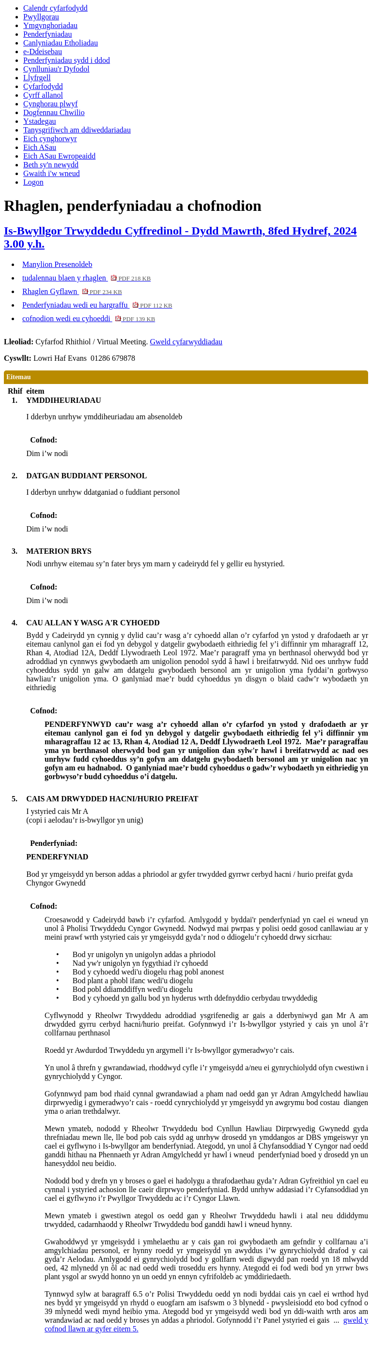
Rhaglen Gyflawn (72, 291)
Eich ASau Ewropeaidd (59, 156)
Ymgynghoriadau (50, 25)
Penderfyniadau (47, 34)
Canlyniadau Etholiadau (60, 43)
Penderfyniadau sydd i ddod (66, 60)
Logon (33, 182)
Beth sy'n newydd (50, 165)
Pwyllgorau (41, 17)
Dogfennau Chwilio (54, 112)
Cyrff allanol (43, 95)
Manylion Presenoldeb (57, 264)
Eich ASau (39, 147)
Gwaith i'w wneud (51, 173)
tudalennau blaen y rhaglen (86, 278)
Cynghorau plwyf (50, 104)
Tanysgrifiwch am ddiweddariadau (77, 130)
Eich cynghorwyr (50, 138)
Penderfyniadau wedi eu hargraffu (97, 305)
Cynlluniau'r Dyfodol (56, 69)
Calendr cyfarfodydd (55, 8)
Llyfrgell (37, 78)
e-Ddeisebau (42, 51)
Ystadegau (39, 121)
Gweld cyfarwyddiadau (186, 342)
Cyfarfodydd (43, 86)
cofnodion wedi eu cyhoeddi (88, 318)
